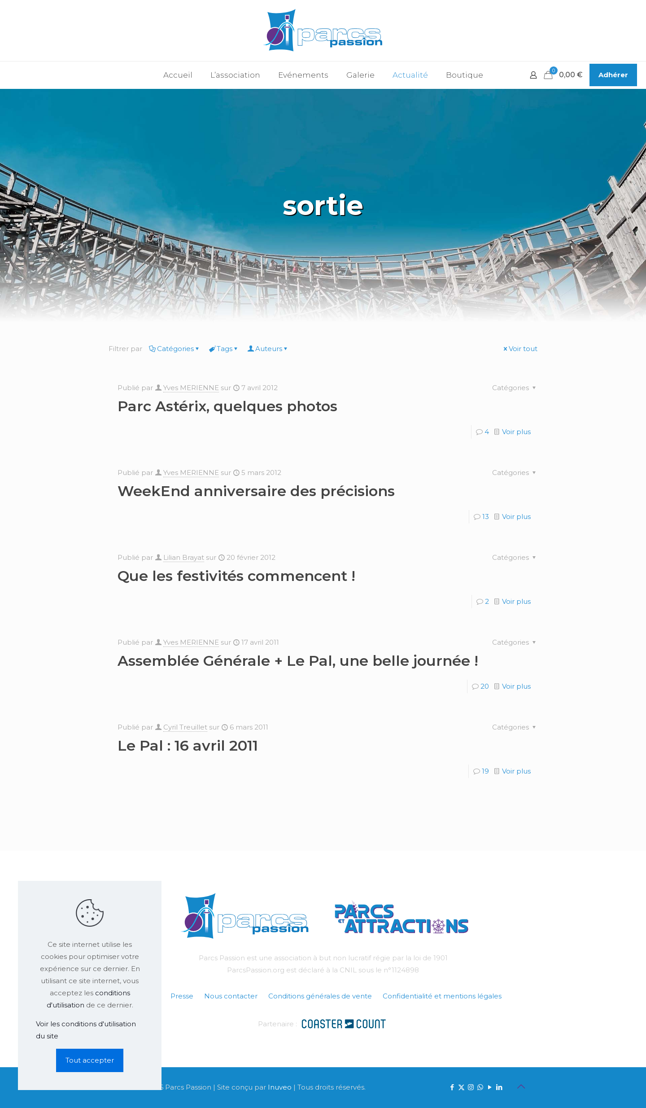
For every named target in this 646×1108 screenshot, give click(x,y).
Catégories (175, 348)
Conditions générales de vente (320, 996)
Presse (181, 996)
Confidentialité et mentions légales (442, 996)
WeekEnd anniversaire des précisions (256, 491)
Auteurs (268, 348)
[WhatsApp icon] (480, 1087)
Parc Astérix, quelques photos (227, 406)
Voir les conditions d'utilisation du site (86, 1030)
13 (485, 516)
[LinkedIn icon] (499, 1087)
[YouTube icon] (489, 1087)
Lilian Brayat (183, 557)
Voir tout (519, 348)
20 (484, 686)
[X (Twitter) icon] (461, 1087)
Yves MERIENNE (191, 387)
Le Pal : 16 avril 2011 (188, 745)
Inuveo (280, 1087)
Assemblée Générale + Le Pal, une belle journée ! (298, 660)
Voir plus (516, 431)
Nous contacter (231, 996)
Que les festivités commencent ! (236, 576)
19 (485, 771)
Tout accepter (89, 1060)
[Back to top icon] (520, 1086)
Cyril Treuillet (185, 727)
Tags (224, 348)
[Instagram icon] (470, 1087)
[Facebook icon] (452, 1087)
